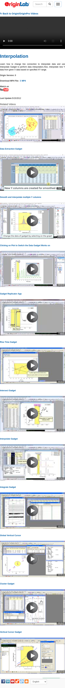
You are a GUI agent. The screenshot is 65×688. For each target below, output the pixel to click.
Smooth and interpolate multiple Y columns (20, 197)
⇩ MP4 (23, 81)
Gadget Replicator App (11, 294)
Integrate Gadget (8, 487)
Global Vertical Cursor (10, 535)
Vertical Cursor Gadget (11, 632)
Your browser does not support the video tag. (32, 33)
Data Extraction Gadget (11, 149)
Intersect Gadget (8, 390)
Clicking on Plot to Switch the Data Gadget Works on (25, 245)
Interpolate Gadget (9, 439)
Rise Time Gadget (8, 342)
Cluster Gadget (7, 584)
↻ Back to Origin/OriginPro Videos (19, 13)
